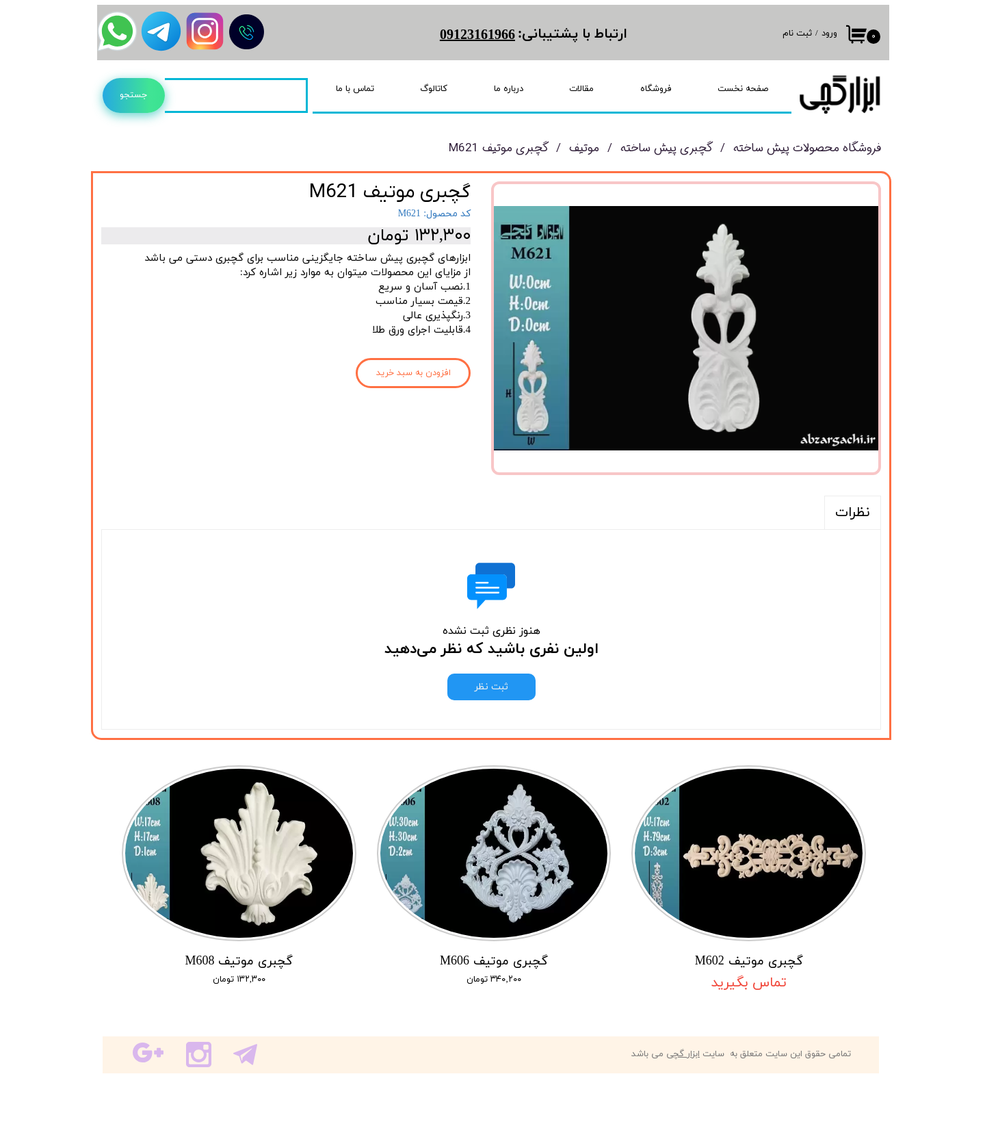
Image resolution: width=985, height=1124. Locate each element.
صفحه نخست (743, 89)
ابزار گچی (683, 1054)
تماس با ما (355, 89)
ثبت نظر (491, 686)
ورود (829, 33)
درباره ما (508, 89)
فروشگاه (656, 89)
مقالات (581, 89)
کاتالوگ (433, 89)
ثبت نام (797, 33)
